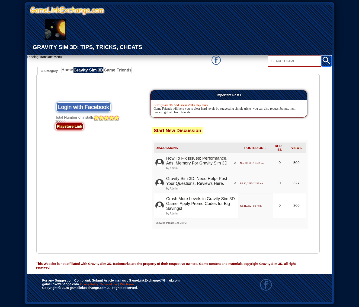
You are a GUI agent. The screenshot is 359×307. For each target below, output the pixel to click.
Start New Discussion (177, 131)
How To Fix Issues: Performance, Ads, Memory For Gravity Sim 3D (196, 161)
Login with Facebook (83, 108)
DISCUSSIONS (166, 148)
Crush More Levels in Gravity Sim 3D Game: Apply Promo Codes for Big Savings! (200, 204)
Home (68, 71)
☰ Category (49, 70)
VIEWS (296, 148)
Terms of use (123, 285)
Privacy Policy (94, 285)
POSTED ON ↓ (255, 148)
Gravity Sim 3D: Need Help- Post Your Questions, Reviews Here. (196, 181)
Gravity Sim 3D (89, 71)
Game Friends (117, 71)
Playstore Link (69, 127)
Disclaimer (148, 285)
